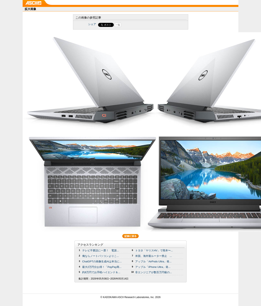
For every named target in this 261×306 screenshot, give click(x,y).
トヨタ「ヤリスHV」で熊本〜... (154, 250)
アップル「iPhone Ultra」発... (152, 266)
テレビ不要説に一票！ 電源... (100, 250)
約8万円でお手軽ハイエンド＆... (101, 272)
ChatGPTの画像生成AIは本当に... (102, 261)
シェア (92, 24)
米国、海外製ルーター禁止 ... (153, 255)
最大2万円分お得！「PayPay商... (102, 266)
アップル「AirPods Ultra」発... (153, 261)
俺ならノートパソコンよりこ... (100, 255)
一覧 (118, 25)
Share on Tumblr (145, 25)
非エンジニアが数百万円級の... (153, 272)
